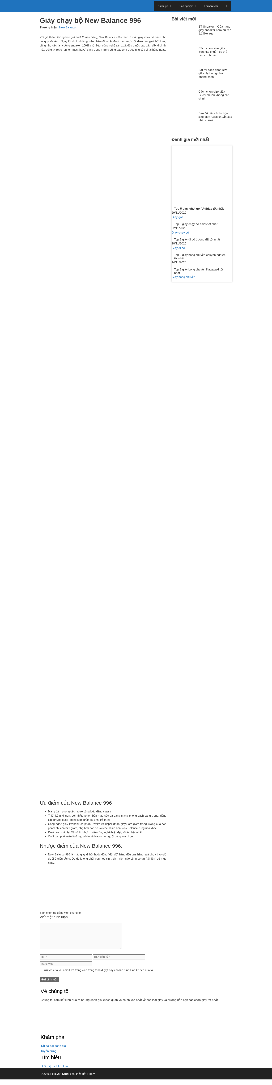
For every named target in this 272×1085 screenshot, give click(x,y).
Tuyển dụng (48, 1056)
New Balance (67, 27)
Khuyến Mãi (211, 6)
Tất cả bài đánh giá (53, 1051)
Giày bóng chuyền (184, 277)
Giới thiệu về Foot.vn (54, 1071)
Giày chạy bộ (180, 232)
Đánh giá (166, 6)
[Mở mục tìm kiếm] (226, 6)
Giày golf (177, 217)
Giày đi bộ (178, 248)
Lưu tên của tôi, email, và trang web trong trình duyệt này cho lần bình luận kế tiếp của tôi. (98, 975)
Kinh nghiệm (190, 6)
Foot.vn (91, 1079)
